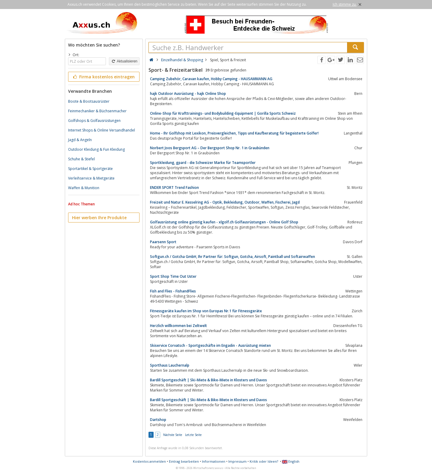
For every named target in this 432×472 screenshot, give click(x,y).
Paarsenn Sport (163, 241)
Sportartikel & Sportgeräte (90, 168)
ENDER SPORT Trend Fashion (174, 187)
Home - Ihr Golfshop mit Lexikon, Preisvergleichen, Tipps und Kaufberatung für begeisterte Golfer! (234, 133)
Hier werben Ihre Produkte (99, 217)
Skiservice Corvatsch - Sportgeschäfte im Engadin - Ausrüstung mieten (210, 345)
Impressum (237, 461)
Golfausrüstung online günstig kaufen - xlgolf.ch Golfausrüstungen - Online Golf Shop (224, 222)
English (290, 461)
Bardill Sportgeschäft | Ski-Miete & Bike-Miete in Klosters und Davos (208, 380)
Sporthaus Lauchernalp (169, 365)
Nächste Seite (172, 435)
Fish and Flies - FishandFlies (173, 291)
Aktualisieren (124, 61)
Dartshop (158, 419)
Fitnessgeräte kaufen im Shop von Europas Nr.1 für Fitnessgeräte (206, 310)
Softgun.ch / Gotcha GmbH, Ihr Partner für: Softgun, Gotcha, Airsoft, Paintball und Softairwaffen (232, 256)
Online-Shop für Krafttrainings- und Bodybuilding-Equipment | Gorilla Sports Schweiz (223, 113)
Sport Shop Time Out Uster (173, 276)
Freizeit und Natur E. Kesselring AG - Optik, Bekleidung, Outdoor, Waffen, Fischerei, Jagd (225, 202)
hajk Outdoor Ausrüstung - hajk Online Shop (188, 93)
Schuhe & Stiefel (81, 159)
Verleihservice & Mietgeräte (91, 178)
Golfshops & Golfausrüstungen (94, 120)
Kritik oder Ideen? (264, 461)
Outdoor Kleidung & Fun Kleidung (96, 149)
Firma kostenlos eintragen (103, 77)
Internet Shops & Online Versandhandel (101, 130)
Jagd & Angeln (80, 139)
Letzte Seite (193, 435)
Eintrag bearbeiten (184, 461)
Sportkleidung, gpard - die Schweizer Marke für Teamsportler (203, 162)
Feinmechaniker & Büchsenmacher (97, 110)
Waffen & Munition (83, 187)
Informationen (213, 461)
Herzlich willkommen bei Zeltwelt (178, 325)
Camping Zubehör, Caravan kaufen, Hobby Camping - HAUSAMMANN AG (211, 78)
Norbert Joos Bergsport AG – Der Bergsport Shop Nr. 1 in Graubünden (209, 147)
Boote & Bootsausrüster (89, 101)
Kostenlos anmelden (149, 461)
